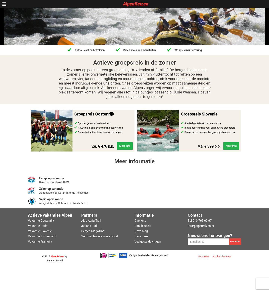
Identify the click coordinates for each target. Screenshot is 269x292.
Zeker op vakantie (51, 188)
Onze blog (141, 231)
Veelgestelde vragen (147, 241)
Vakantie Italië (37, 226)
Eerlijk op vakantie (51, 178)
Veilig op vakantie (51, 199)
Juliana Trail (89, 226)
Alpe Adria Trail (91, 220)
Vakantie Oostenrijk (41, 220)
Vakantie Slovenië (40, 231)
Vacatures (141, 236)
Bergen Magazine (92, 231)
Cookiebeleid (142, 226)
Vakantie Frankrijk (40, 241)
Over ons (140, 220)
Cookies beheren (222, 256)
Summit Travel (55, 260)
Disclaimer (203, 256)
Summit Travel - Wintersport (99, 236)
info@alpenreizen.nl (201, 226)
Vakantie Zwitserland (42, 236)
